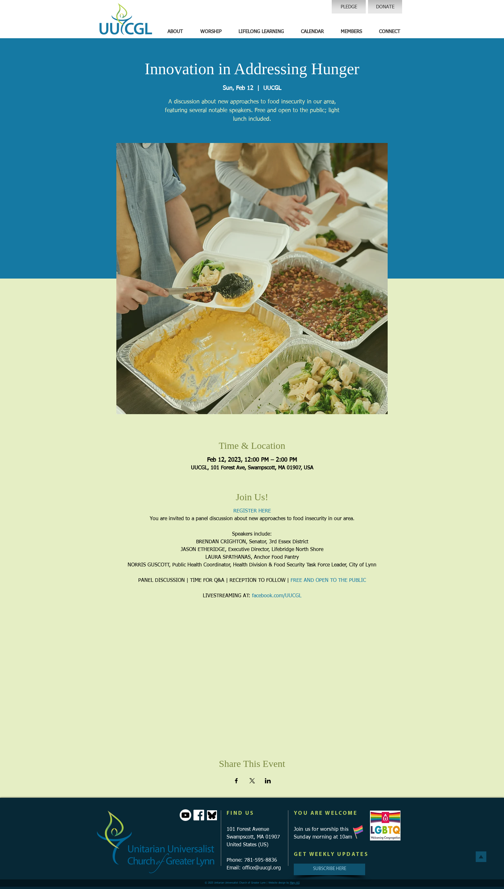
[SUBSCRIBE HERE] (329, 869)
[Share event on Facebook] (236, 780)
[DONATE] (385, 6)
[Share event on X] (252, 780)
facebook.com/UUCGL (277, 596)
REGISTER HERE (252, 511)
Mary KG (295, 883)
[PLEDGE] (349, 6)
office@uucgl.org (261, 868)
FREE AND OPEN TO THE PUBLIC (328, 580)
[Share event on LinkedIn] (268, 780)
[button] (175, 31)
